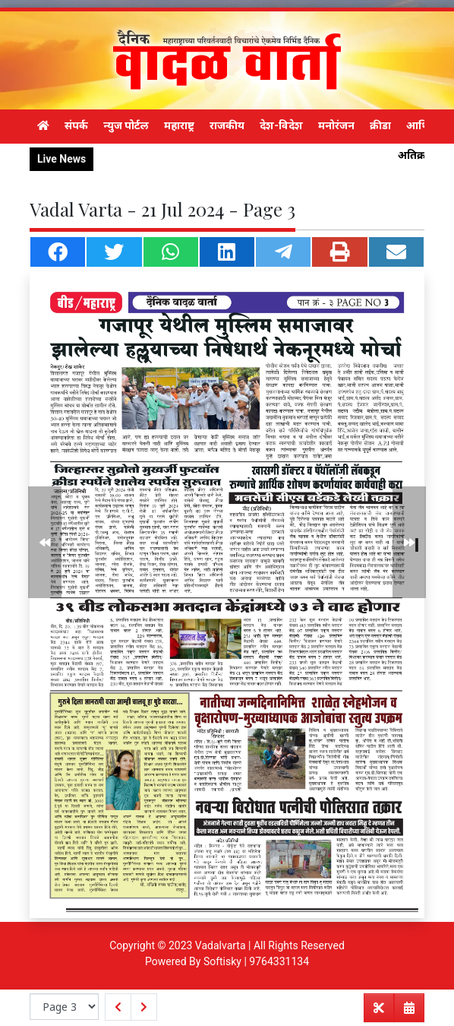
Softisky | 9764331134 (256, 961)
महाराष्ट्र (179, 125)
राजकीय (227, 125)
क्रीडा (380, 125)
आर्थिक (422, 125)
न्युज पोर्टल (126, 125)
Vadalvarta (220, 945)
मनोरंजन (336, 125)
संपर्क (76, 125)
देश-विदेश (281, 125)
